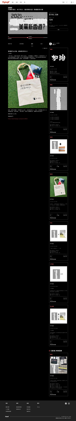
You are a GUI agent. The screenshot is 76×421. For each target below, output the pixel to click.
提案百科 (28, 411)
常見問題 (22, 43)
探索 (21, 2)
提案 (17, 2)
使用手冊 (28, 409)
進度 (32, 43)
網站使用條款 (19, 407)
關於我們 (7, 407)
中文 (65, 2)
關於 (13, 2)
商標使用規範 (8, 411)
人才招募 (7, 409)
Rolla (38, 407)
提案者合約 (18, 409)
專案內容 (10, 43)
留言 (42, 43)
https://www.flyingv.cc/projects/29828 (17, 118)
